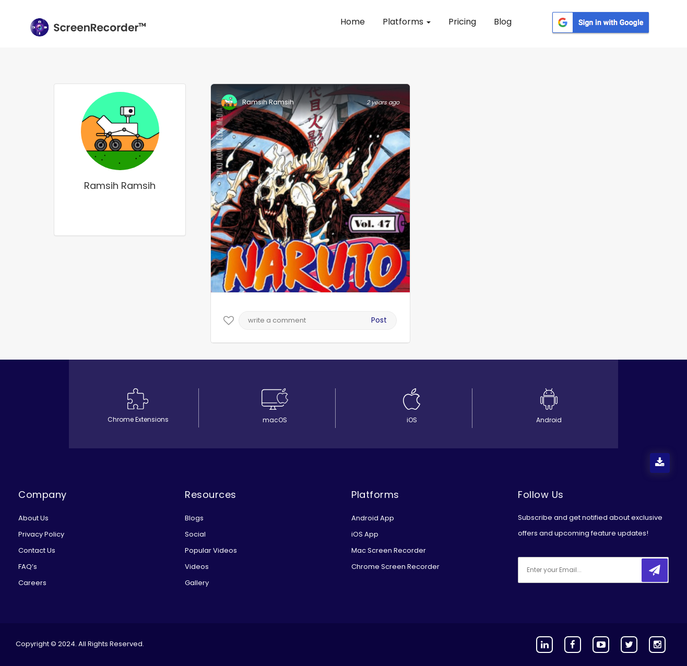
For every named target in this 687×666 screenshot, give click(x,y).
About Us (33, 518)
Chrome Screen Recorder (395, 567)
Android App (372, 518)
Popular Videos (211, 550)
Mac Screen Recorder (388, 550)
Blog (503, 22)
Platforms (407, 22)
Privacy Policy (41, 534)
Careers (32, 583)
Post (379, 320)
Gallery (197, 583)
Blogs (194, 518)
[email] (587, 570)
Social (195, 534)
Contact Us (36, 550)
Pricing (462, 22)
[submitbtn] (655, 570)
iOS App (364, 534)
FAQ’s (27, 567)
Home (352, 22)
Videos (197, 567)
